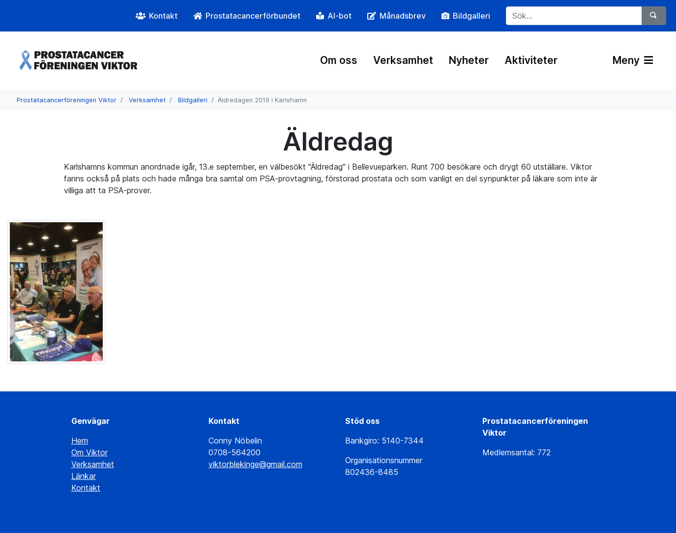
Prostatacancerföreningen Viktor (67, 100)
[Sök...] (574, 15)
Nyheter (469, 60)
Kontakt (85, 488)
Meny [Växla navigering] (633, 60)
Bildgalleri (192, 100)
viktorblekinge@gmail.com (255, 464)
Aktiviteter (531, 60)
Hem (79, 440)
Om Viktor (89, 452)
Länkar (83, 476)
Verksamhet (403, 60)
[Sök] (654, 15)
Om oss (338, 60)
